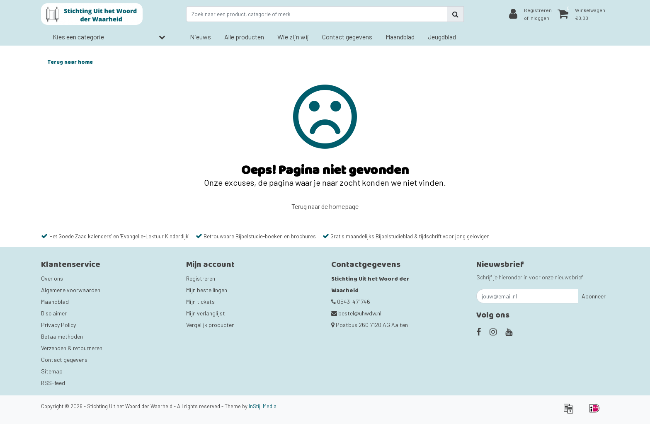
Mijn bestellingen (206, 289)
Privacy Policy (58, 324)
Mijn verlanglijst (205, 313)
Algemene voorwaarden (70, 289)
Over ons (52, 278)
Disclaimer (54, 313)
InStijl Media (262, 406)
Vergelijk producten (210, 324)
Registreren (200, 278)
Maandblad (55, 301)
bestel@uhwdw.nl (356, 313)
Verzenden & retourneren (71, 347)
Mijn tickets (200, 301)
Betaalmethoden (62, 336)
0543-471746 (350, 301)
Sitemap (52, 371)
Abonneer (594, 296)
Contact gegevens (64, 359)
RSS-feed (53, 382)
